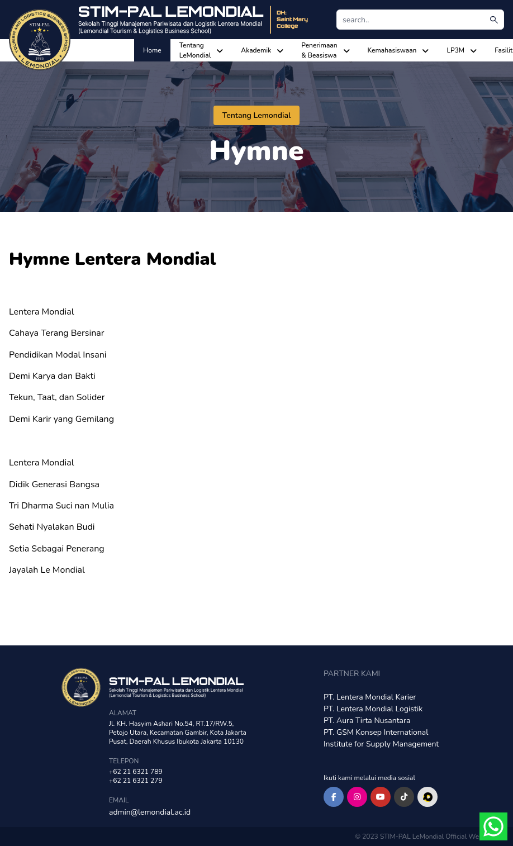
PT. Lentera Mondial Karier (370, 697)
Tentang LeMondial (195, 50)
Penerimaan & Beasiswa (319, 50)
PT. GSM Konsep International (376, 732)
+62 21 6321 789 (136, 771)
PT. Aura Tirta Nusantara (367, 720)
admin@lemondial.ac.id (150, 812)
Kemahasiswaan (392, 50)
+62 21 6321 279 (136, 780)
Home (152, 50)
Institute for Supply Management (381, 744)
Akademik (256, 50)
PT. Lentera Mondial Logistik (373, 709)
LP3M (455, 50)
